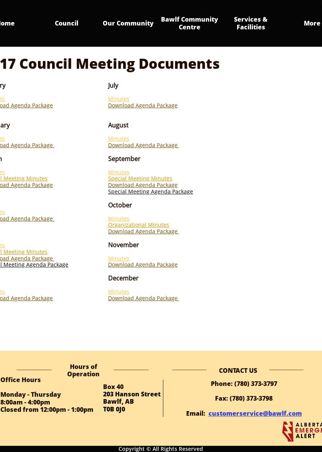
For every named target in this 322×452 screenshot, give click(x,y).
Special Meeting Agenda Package (150, 191)
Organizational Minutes (138, 224)
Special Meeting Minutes (140, 178)
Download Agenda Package (143, 105)
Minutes (118, 98)
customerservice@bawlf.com (255, 413)
